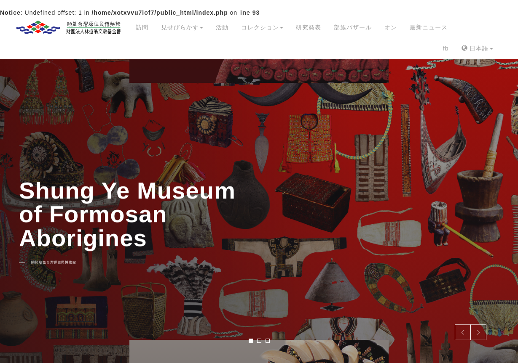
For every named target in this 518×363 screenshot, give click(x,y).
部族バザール (353, 27)
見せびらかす (182, 27)
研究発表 (308, 27)
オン (390, 27)
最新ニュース (429, 27)
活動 (222, 27)
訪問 (142, 27)
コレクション (262, 27)
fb (446, 48)
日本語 (477, 48)
